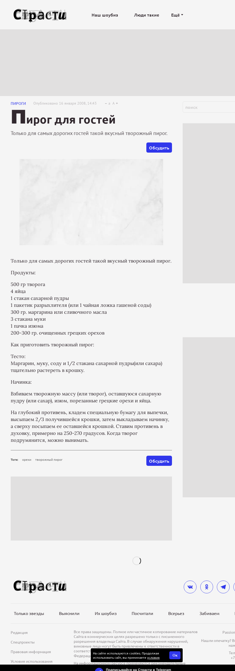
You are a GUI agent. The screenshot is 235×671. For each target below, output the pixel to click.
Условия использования (32, 661)
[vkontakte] (190, 587)
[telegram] (223, 587)
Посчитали (142, 613)
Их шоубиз (106, 613)
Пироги (18, 103)
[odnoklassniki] (206, 587)
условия (153, 657)
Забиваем (209, 613)
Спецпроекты (23, 642)
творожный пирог (48, 459)
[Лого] (40, 15)
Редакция (19, 632)
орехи (26, 459)
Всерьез (176, 613)
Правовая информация (31, 651)
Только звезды (29, 613)
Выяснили (69, 613)
